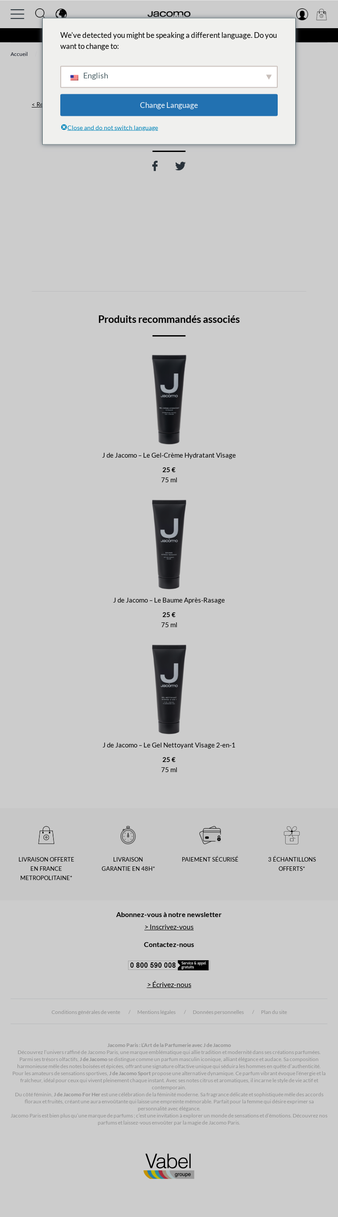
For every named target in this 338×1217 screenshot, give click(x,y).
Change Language (169, 104)
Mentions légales (156, 1012)
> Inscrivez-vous (169, 926)
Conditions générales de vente (85, 1012)
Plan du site (274, 1012)
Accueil (19, 54)
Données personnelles (218, 1012)
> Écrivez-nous (169, 984)
